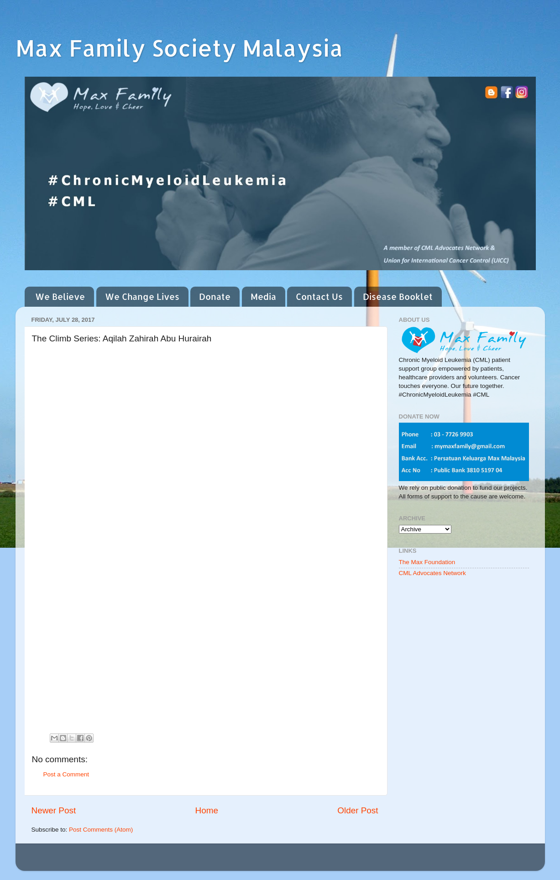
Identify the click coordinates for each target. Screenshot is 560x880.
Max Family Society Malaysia (179, 47)
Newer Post (53, 810)
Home (206, 810)
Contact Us (319, 296)
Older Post (357, 810)
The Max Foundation (427, 562)
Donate (214, 296)
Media (263, 296)
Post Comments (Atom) (101, 829)
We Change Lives (142, 296)
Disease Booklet (398, 296)
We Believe (60, 296)
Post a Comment (66, 774)
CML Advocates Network (432, 573)
